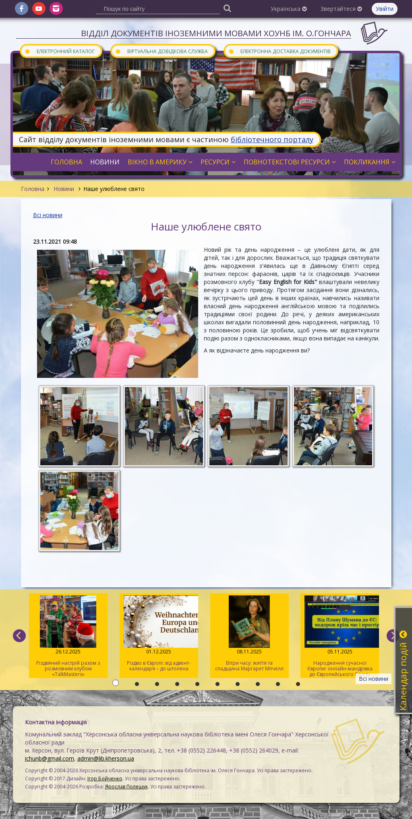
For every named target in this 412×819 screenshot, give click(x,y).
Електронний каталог (60, 51)
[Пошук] (228, 8)
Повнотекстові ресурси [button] (290, 162)
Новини (64, 189)
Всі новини (47, 215)
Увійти (384, 8)
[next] (393, 635)
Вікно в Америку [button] (160, 162)
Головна (32, 189)
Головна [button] (66, 162)
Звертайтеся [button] (341, 8)
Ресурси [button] (218, 162)
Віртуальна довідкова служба (161, 51)
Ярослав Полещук (126, 786)
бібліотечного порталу (272, 139)
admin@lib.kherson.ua (105, 758)
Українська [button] (289, 8)
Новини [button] (105, 162)
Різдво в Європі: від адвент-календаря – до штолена (159, 633)
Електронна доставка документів (279, 51)
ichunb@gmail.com (49, 758)
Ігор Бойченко (104, 778)
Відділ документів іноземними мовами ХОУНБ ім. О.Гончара (216, 33)
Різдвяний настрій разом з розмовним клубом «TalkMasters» (68, 636)
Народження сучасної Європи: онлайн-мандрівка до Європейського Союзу (339, 636)
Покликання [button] (369, 162)
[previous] (19, 635)
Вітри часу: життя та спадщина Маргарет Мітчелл (249, 633)
